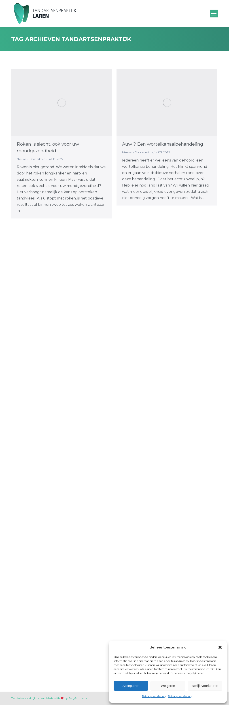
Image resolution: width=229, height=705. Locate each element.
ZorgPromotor (78, 698)
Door (37, 159)
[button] (220, 647)
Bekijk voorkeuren (205, 686)
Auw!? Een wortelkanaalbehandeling (162, 144)
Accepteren (131, 686)
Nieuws (21, 159)
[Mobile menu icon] (214, 13)
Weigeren (168, 686)
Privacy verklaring (154, 696)
